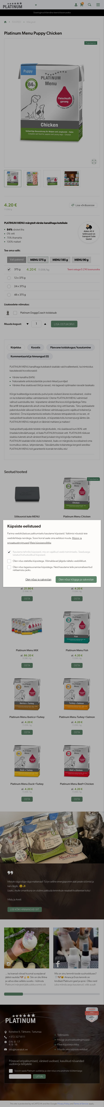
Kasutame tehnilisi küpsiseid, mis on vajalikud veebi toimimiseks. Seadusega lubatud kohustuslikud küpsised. (51, 553)
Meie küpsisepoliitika (40, 543)
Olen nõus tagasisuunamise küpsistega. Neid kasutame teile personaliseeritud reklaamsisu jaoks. (52, 569)
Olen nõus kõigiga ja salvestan (76, 579)
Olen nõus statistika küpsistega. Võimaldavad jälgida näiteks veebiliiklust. (50, 561)
